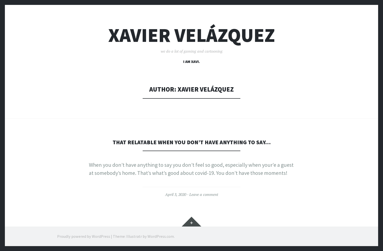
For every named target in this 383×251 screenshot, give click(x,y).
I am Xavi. (191, 61)
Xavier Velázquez (191, 35)
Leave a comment (203, 194)
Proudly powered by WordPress (83, 236)
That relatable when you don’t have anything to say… (191, 142)
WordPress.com (161, 236)
